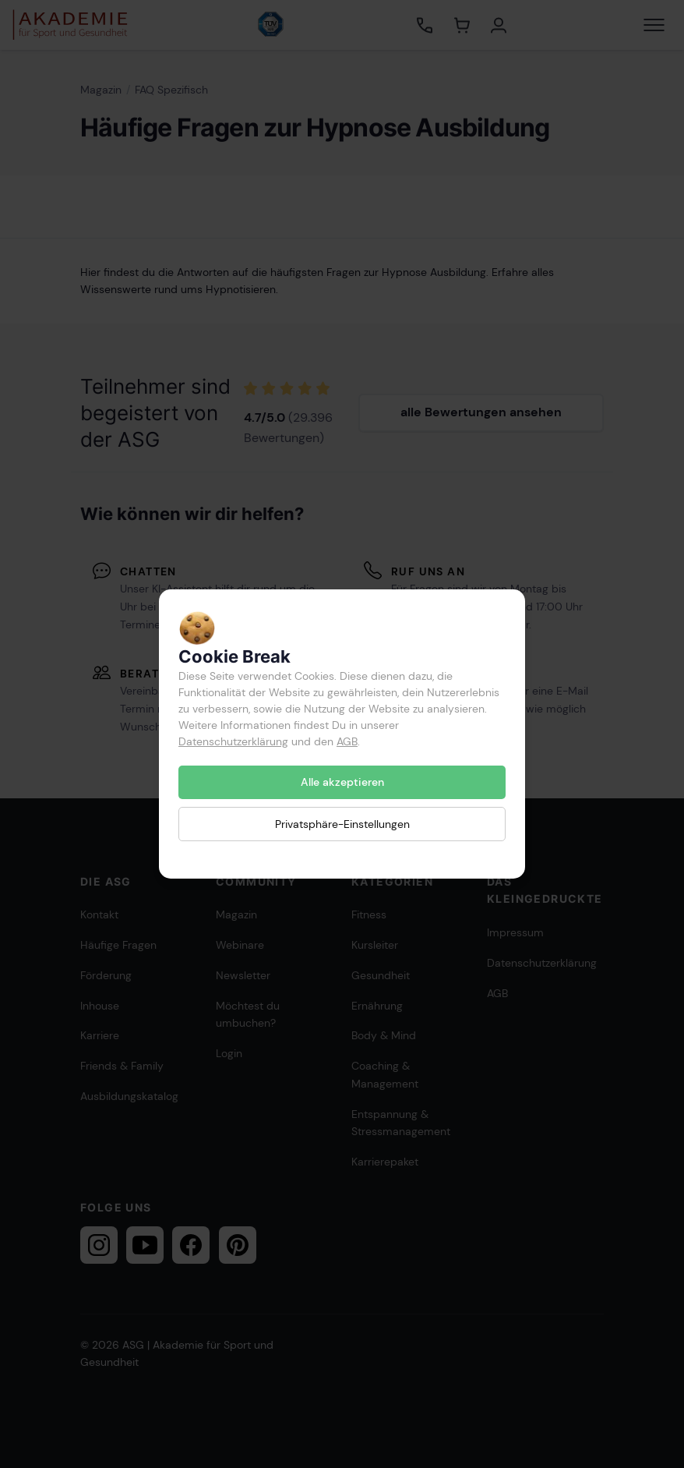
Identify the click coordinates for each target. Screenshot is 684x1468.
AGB (347, 741)
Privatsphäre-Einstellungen (342, 823)
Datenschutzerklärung (233, 741)
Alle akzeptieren (342, 782)
